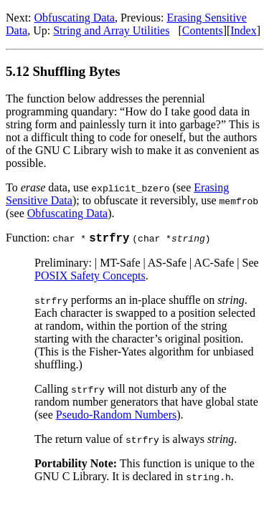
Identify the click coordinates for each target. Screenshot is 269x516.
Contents (202, 30)
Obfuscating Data (74, 17)
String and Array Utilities (111, 30)
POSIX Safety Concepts (90, 278)
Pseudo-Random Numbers (116, 417)
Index (243, 30)
